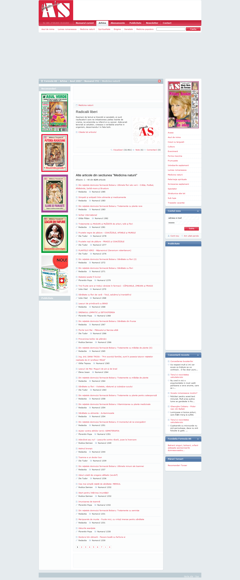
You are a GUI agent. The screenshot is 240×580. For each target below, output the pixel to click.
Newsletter (152, 23)
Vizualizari (122, 150)
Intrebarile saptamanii (178, 165)
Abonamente (118, 23)
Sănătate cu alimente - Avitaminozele (96, 413)
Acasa (171, 132)
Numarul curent (85, 23)
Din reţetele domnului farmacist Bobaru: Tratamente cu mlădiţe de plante (113, 378)
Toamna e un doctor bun (90, 457)
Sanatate (128, 29)
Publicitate (135, 23)
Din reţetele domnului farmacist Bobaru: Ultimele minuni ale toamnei (111, 466)
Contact (167, 23)
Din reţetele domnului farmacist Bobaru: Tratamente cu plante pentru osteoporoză (117, 395)
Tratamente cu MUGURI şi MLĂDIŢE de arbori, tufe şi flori (105, 224)
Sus (197, 576)
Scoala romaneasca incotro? (183, 393)
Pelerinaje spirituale (177, 179)
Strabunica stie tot (176, 193)
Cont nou (174, 236)
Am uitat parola (191, 236)
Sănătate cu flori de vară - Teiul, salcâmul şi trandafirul (104, 295)
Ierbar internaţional (87, 215)
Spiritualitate (104, 29)
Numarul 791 (91, 81)
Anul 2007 (76, 81)
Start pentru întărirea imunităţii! (93, 493)
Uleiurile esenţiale (86, 528)
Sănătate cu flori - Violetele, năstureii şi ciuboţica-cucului (105, 386)
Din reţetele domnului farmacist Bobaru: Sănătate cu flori (105, 268)
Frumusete (173, 161)
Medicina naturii (87, 29)
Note (139, 150)
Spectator (172, 189)
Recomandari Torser (177, 465)
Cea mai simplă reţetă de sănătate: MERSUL (99, 484)
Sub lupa (172, 198)
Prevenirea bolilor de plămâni (92, 339)
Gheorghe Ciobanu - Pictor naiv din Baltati (183, 407)
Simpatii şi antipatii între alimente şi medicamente (102, 197)
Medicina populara (145, 29)
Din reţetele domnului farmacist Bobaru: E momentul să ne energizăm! (112, 422)
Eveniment (173, 151)
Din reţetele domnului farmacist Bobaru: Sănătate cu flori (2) (107, 259)
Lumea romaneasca (67, 29)
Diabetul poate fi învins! (89, 277)
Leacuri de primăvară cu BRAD (93, 303)
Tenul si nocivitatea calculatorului (179, 376)
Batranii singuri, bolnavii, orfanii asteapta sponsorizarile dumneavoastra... (183, 447)
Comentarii (154, 150)
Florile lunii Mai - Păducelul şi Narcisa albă (98, 330)
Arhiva (102, 23)
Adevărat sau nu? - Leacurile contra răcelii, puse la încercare (107, 440)
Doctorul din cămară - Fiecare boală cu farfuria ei (101, 537)
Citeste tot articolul (87, 132)
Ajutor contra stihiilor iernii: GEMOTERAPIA (98, 431)
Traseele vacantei (176, 203)
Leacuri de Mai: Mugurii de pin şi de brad (97, 369)
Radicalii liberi (87, 112)
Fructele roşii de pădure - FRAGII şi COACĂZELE (101, 241)
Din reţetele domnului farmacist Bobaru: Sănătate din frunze (107, 321)
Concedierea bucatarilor (181, 361)
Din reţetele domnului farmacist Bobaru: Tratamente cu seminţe (108, 510)
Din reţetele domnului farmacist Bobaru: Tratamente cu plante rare (110, 206)
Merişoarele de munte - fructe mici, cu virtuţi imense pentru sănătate (111, 519)
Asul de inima (48, 29)
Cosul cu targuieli (176, 142)
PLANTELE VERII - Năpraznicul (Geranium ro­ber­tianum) (104, 250)
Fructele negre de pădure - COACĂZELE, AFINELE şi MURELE (107, 233)
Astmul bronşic (85, 448)
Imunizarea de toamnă (89, 501)
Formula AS (50, 81)
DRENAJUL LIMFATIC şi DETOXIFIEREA (96, 312)
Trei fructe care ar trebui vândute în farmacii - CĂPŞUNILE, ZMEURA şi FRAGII (115, 286)
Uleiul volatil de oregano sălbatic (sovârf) (98, 475)
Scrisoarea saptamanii (178, 184)
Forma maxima (175, 156)
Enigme (117, 29)
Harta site (188, 576)
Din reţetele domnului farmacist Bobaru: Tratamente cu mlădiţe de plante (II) (115, 348)
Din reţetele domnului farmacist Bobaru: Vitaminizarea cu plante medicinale (114, 404)
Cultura (171, 147)
